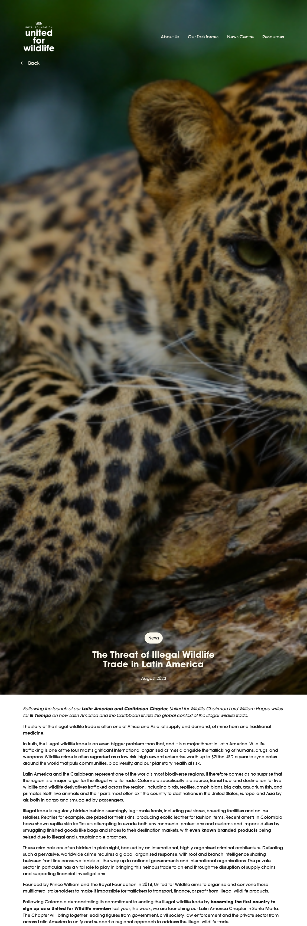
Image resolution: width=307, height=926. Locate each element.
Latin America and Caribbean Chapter (124, 709)
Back (30, 63)
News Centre (240, 36)
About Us (170, 36)
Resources (273, 36)
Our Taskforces (203, 36)
